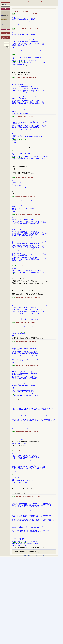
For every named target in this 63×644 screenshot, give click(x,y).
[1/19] (13, 13)
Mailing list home (5, 2)
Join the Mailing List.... (5, 29)
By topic (2, 23)
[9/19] (13, 245)
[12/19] (14, 372)
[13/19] (14, 393)
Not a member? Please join (5, 48)
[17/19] (14, 519)
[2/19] (13, 30)
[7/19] (13, 202)
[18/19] (14, 547)
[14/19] (14, 421)
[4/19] (13, 86)
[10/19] (14, 305)
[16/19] (14, 498)
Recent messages (4, 9)
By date (2, 24)
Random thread (4, 19)
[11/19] (14, 343)
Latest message (4, 8)
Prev (2, 14)
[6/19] (13, 171)
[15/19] (14, 465)
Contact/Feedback (5, 37)
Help (6, 4)
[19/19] (14, 573)
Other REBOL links (5, 38)
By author (2, 25)
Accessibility (5, 32)
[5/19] (13, 132)
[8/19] (13, 225)
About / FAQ (5, 33)
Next (2, 15)
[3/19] (13, 59)
